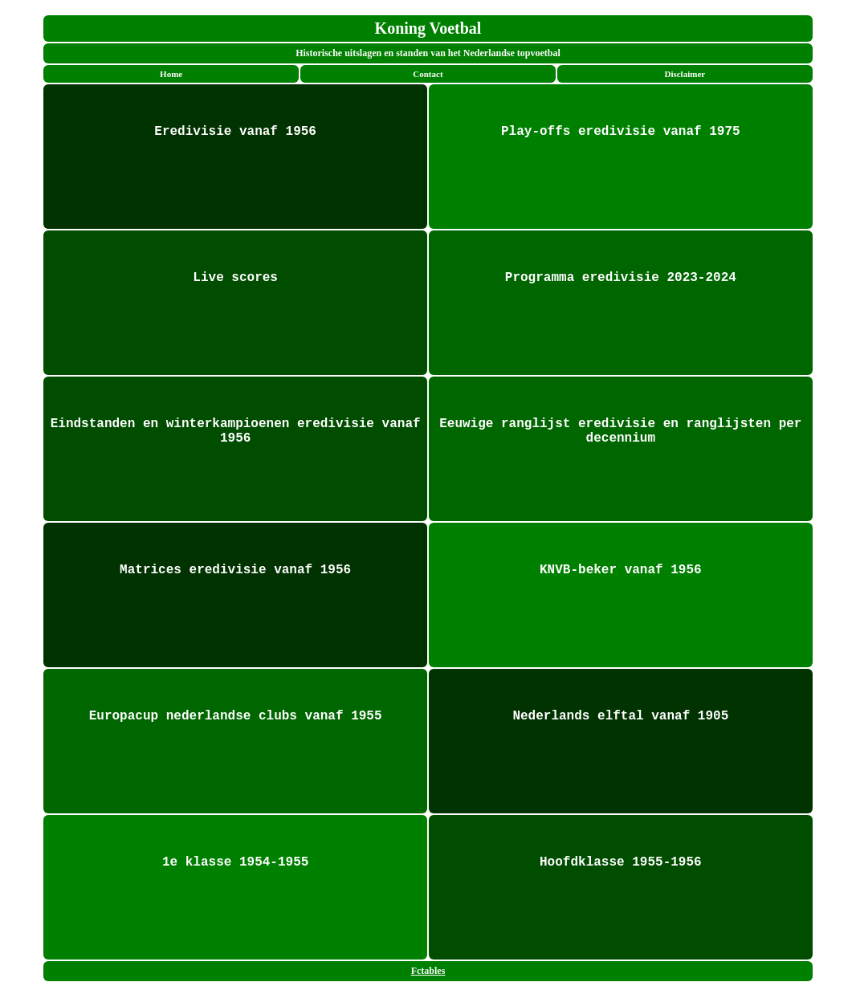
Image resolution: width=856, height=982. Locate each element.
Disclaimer (684, 74)
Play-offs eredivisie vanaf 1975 (620, 131)
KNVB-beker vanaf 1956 (621, 570)
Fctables (428, 970)
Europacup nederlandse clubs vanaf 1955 (235, 716)
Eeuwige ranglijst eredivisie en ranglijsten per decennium (620, 431)
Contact (427, 74)
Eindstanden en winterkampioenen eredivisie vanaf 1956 (236, 431)
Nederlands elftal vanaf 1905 (620, 716)
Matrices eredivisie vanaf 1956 (235, 570)
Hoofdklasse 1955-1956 (621, 862)
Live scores (235, 278)
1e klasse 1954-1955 (235, 862)
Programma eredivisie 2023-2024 (620, 278)
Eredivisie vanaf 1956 (235, 131)
